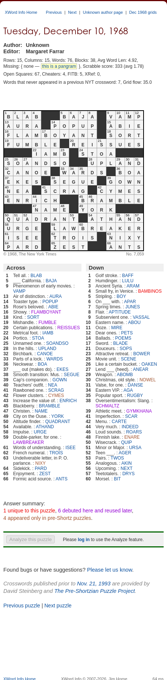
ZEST (45, 473)
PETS (127, 333)
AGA (128, 390)
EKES (62, 369)
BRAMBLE (49, 406)
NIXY (40, 463)
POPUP (50, 301)
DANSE (135, 385)
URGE (40, 432)
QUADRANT (57, 421)
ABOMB (125, 374)
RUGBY (135, 395)
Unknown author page (103, 12)
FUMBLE (47, 322)
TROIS (56, 452)
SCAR (131, 416)
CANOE (45, 353)
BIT (117, 479)
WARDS (54, 359)
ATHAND (45, 426)
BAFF (128, 275)
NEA (52, 385)
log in (84, 539)
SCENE (128, 359)
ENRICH (68, 400)
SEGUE (71, 374)
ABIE (53, 306)
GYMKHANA (139, 411)
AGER (125, 452)
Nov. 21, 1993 (93, 584)
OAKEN (149, 364)
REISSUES (68, 327)
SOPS (126, 348)
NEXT (126, 468)
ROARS (134, 432)
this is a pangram (59, 66)
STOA (38, 338)
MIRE (116, 327)
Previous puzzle (21, 605)
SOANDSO (57, 343)
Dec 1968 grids (143, 12)
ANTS (61, 479)
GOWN (59, 379)
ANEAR (140, 369)
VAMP (19, 291)
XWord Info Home (21, 12)
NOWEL (147, 379)
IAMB (47, 333)
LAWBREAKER (28, 442)
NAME (41, 411)
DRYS (128, 473)
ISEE (70, 447)
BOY (121, 296)
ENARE (131, 437)
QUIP (126, 442)
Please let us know (109, 570)
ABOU (134, 322)
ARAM (132, 286)
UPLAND (47, 348)
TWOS (117, 458)
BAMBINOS (149, 291)
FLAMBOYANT (46, 312)
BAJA (51, 280)
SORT (33, 317)
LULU (128, 280)
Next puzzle (57, 605)
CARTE (119, 421)
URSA (135, 447)
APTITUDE (120, 312)
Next (72, 12)
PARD (40, 468)
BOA (42, 364)
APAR (130, 301)
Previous (54, 12)
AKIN (126, 463)
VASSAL (141, 317)
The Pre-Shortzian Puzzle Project (94, 591)
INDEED (130, 426)
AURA (55, 296)
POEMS (123, 338)
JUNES (132, 306)
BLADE (120, 343)
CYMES (56, 395)
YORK (57, 416)
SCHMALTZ (107, 406)
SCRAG (56, 390)
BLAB (36, 275)
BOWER (141, 353)
